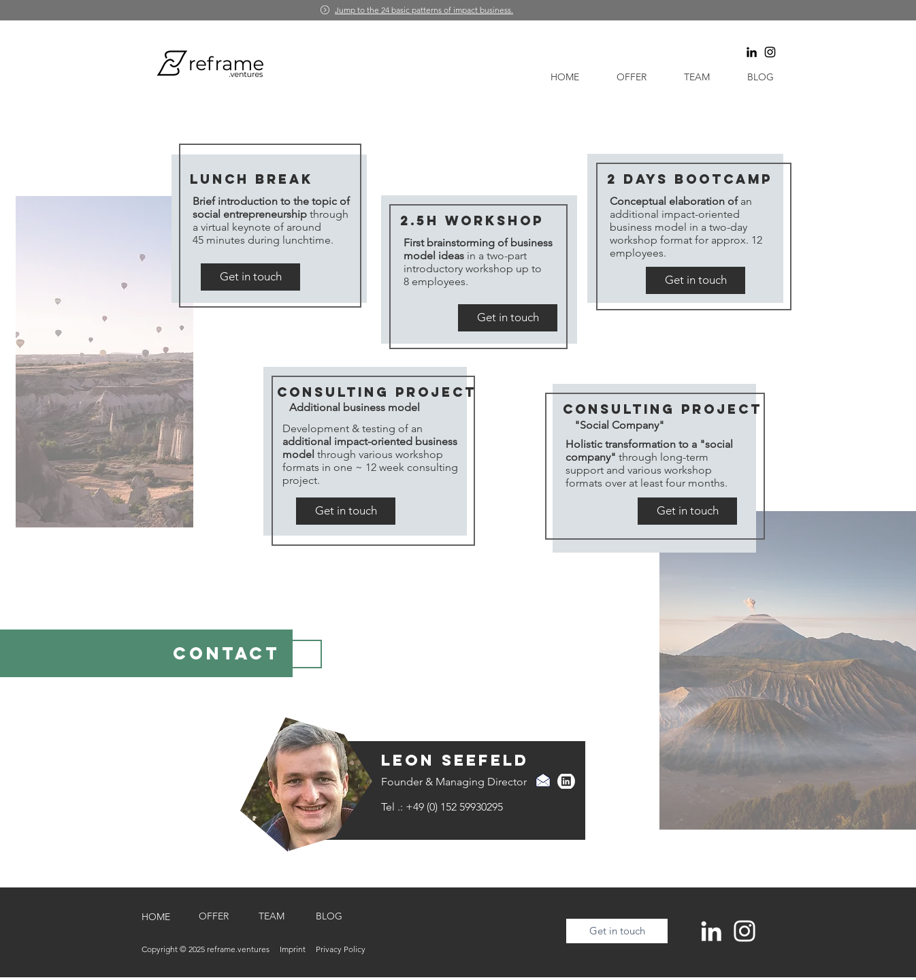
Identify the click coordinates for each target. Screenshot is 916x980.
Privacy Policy (340, 949)
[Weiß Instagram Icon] (744, 931)
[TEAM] (271, 916)
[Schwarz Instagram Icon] (770, 52)
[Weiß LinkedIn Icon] (711, 931)
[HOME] (155, 917)
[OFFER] (213, 916)
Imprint (298, 949)
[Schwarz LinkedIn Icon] (752, 52)
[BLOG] (329, 916)
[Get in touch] (250, 277)
